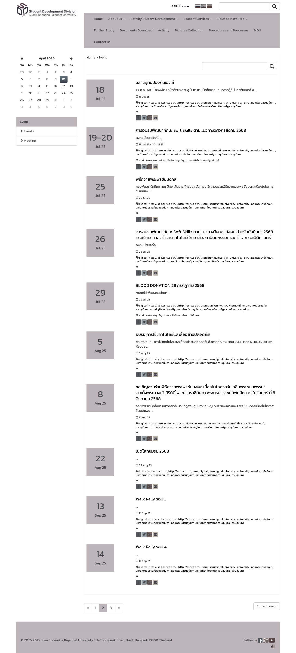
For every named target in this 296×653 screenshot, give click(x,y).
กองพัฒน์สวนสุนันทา (262, 102)
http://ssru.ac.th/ (189, 102)
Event (24, 121)
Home (98, 18)
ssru (246, 102)
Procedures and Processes (228, 30)
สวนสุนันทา (142, 106)
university (236, 102)
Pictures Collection (189, 30)
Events (27, 131)
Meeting (28, 140)
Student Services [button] (198, 18)
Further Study (104, 30)
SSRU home (180, 6)
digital (143, 102)
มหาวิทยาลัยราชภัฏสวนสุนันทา (166, 106)
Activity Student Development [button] (154, 18)
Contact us (102, 42)
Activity (163, 30)
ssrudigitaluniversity (215, 102)
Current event (266, 606)
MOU (257, 30)
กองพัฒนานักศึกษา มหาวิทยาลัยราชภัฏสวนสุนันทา (213, 106)
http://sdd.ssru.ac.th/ (162, 102)
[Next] (88, 608)
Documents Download (136, 30)
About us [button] (116, 18)
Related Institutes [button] (232, 18)
